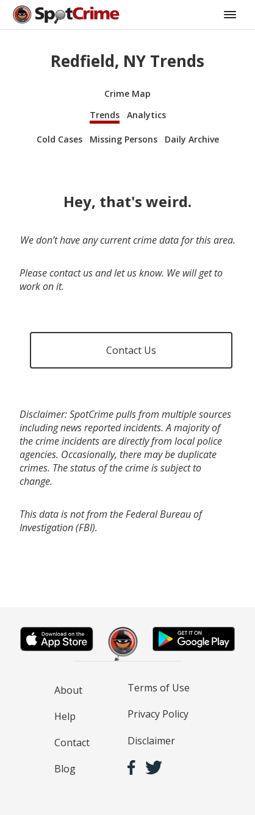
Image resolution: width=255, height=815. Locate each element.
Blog (65, 768)
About (68, 690)
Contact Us (131, 350)
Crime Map (127, 93)
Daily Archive (192, 139)
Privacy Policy (158, 714)
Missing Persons (123, 139)
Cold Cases (59, 139)
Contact (72, 742)
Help (65, 716)
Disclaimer (151, 740)
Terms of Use (159, 687)
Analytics (146, 115)
